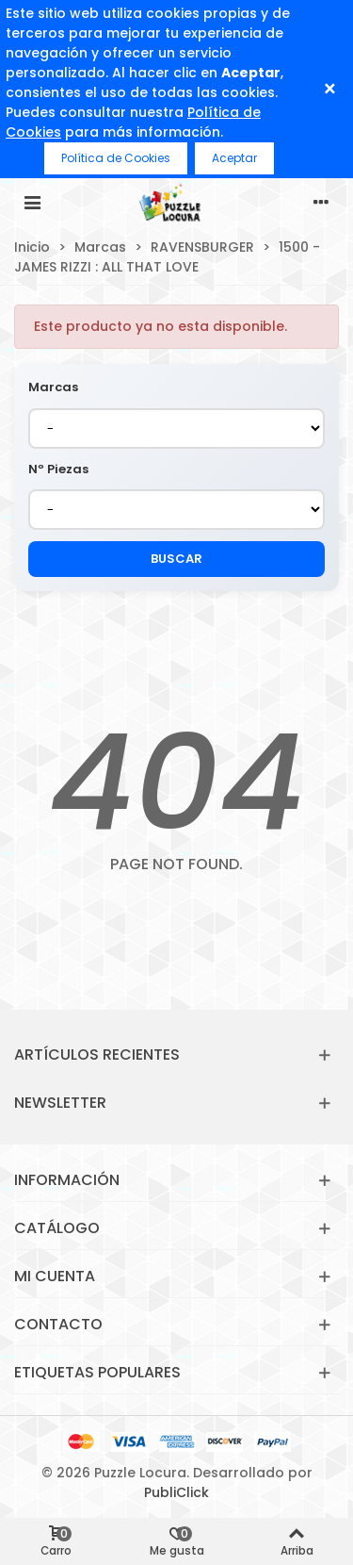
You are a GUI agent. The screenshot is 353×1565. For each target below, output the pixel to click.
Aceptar (234, 158)
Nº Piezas (58, 469)
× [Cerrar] (330, 89)
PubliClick (176, 1492)
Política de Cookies (115, 158)
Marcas (53, 387)
